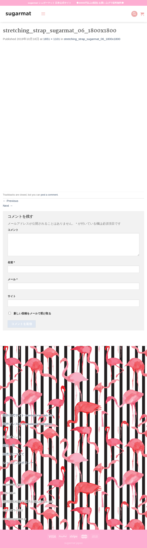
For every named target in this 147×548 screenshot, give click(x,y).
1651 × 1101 (51, 39)
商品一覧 (9, 445)
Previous (10, 200)
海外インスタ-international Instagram (27, 424)
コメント (13, 229)
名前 (11, 262)
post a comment (49, 194)
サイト (12, 296)
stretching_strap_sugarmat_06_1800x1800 (92, 39)
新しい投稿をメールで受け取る (32, 313)
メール (12, 279)
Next (8, 205)
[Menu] (43, 13)
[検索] (134, 14)
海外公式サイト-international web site (28, 415)
